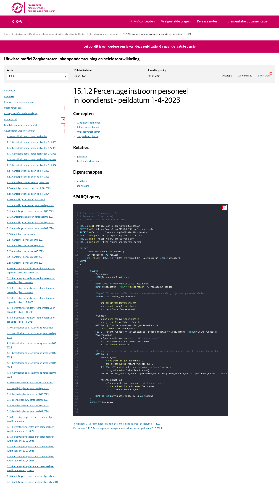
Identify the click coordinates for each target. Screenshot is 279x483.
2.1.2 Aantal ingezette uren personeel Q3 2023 (30, 216)
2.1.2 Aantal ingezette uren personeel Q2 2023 (30, 211)
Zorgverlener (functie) (88, 136)
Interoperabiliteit (13, 107)
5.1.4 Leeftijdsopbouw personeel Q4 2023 (28, 405)
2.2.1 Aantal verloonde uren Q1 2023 (25, 239)
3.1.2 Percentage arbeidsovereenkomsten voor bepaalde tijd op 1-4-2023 (31, 290)
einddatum (82, 181)
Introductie (9, 90)
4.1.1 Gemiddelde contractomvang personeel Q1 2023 (31, 335)
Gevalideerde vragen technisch (19, 130)
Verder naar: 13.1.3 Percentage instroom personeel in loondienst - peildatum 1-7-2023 (117, 428)
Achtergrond (10, 119)
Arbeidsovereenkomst (88, 122)
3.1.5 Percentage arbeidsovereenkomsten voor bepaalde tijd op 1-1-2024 (31, 319)
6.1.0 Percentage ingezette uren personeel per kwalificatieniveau (30, 419)
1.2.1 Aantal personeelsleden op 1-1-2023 (28, 170)
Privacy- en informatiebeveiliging (21, 113)
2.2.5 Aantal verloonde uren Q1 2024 (25, 262)
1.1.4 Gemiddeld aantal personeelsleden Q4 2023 (31, 159)
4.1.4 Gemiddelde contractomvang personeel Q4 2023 (31, 365)
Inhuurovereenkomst (88, 127)
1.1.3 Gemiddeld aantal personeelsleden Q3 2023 (31, 153)
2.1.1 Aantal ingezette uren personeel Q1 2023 (30, 205)
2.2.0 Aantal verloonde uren (21, 234)
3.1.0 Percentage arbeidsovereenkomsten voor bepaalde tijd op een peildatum (31, 270)
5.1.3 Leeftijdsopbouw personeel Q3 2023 (28, 399)
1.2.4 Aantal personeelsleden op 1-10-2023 (29, 188)
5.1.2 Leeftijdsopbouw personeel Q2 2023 (28, 394)
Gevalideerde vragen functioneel (20, 125)
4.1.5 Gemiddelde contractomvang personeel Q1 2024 (31, 374)
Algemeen (9, 96)
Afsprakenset (245, 75)
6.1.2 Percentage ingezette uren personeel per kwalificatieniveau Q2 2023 (30, 438)
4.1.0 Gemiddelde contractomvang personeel (30, 327)
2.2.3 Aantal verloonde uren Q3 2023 (25, 251)
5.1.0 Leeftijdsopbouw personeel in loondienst (30, 382)
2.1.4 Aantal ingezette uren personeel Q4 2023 (30, 222)
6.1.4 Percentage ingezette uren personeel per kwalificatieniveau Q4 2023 (30, 458)
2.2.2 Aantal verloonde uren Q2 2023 (25, 245)
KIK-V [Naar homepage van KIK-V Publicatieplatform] (17, 21)
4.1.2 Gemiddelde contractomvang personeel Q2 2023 (31, 345)
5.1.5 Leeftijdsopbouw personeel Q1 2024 (28, 411)
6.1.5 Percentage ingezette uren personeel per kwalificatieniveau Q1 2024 (30, 468)
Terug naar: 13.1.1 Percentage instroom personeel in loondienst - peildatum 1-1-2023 (116, 423)
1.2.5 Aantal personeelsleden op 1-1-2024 (28, 193)
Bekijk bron (265, 74)
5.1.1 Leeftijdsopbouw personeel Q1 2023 (28, 388)
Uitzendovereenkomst (88, 131)
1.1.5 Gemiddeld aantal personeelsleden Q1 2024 (31, 165)
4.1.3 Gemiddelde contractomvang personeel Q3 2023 (31, 355)
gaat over (82, 156)
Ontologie (227, 75)
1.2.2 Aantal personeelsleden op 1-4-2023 (28, 176)
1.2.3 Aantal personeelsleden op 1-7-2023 (28, 182)
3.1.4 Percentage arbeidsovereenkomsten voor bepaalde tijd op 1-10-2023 (31, 310)
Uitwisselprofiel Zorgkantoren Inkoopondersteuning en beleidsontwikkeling (72, 58)
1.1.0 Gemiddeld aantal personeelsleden (27, 136)
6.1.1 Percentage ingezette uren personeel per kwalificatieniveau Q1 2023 (30, 429)
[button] (63, 108)
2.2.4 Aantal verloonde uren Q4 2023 (25, 256)
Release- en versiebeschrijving (19, 102)
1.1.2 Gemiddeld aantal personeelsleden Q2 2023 (31, 148)
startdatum (83, 185)
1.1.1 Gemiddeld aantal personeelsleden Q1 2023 (31, 142)
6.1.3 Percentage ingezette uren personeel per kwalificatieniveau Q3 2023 (30, 448)
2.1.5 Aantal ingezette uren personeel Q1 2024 (30, 228)
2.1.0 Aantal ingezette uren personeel (26, 199)
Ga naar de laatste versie (177, 46)
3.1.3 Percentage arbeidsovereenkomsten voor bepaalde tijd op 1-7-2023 (31, 300)
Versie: (10, 70)
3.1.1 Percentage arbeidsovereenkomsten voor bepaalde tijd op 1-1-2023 (31, 280)
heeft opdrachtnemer (88, 161)
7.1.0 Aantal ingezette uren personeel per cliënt (31, 476)
